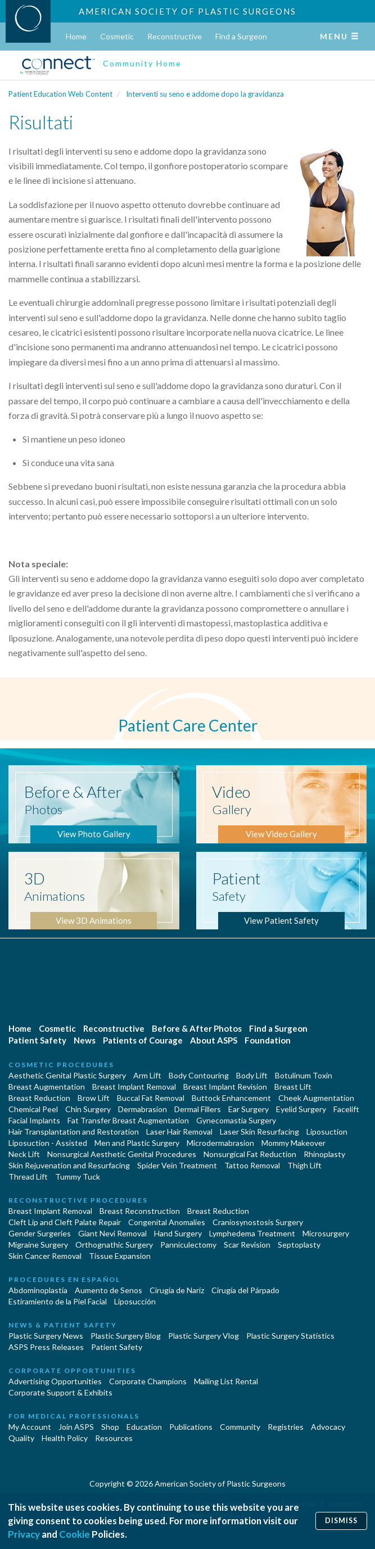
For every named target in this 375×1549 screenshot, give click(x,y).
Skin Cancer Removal (45, 1256)
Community (240, 1426)
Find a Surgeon (241, 36)
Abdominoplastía (37, 1290)
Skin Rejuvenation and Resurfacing (69, 1165)
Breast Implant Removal (134, 1086)
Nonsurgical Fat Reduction (250, 1154)
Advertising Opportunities (55, 1381)
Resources (114, 1438)
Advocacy (328, 1426)
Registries (286, 1426)
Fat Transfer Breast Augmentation (128, 1120)
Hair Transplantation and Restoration (73, 1131)
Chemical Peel (33, 1109)
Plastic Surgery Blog (126, 1335)
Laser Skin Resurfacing (259, 1131)
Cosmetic (117, 36)
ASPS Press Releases (46, 1347)
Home (76, 36)
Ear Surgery (248, 1109)
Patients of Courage (143, 1040)
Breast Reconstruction (140, 1211)
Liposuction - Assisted (47, 1143)
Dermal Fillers (197, 1109)
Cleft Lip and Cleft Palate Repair (64, 1222)
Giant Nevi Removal (112, 1233)
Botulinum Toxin (303, 1075)
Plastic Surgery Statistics (290, 1335)
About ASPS (213, 1040)
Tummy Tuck (77, 1176)
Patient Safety (37, 1040)
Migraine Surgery (38, 1244)
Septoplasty (299, 1244)
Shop (110, 1426)
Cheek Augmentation (316, 1098)
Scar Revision (247, 1244)
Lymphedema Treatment (252, 1233)
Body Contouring (199, 1075)
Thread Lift (28, 1176)
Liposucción (135, 1301)
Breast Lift (292, 1086)
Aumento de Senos (108, 1290)
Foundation (268, 1040)
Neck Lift (24, 1154)
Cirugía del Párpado (245, 1290)
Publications (191, 1426)
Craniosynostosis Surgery (258, 1222)
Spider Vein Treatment (177, 1165)
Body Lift (252, 1075)
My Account (29, 1426)
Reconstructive (174, 36)
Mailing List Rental (226, 1381)
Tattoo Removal (252, 1165)
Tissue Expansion (120, 1256)
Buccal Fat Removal (150, 1098)
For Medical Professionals (73, 1416)
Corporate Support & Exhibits (60, 1392)
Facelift (346, 1109)
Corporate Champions (148, 1381)
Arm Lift (147, 1075)
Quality (21, 1438)
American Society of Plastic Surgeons (187, 11)
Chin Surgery (88, 1109)
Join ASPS (76, 1426)
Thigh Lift (304, 1165)
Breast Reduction (39, 1098)
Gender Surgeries (39, 1233)
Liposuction (326, 1131)
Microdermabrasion (220, 1143)
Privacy (24, 1534)
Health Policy (65, 1438)
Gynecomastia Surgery (236, 1120)
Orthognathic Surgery (114, 1244)
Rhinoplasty (324, 1154)
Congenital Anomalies (166, 1222)
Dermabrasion (142, 1109)
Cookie (74, 1534)
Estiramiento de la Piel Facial (57, 1301)
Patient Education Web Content (60, 93)
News (85, 1040)
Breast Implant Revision (225, 1086)
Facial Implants (34, 1120)
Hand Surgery (178, 1233)
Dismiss (341, 1520)
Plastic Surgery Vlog (203, 1335)
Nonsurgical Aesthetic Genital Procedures (121, 1154)
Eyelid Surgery (301, 1109)
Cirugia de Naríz (177, 1290)
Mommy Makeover (293, 1143)
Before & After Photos (197, 1028)
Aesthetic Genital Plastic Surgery (67, 1075)
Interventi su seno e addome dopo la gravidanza (205, 93)
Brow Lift (94, 1098)
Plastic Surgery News (45, 1335)
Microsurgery (325, 1233)
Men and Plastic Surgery (136, 1143)
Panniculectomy (188, 1244)
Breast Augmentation (46, 1086)
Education (144, 1426)
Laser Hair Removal (179, 1131)
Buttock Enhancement (231, 1098)
